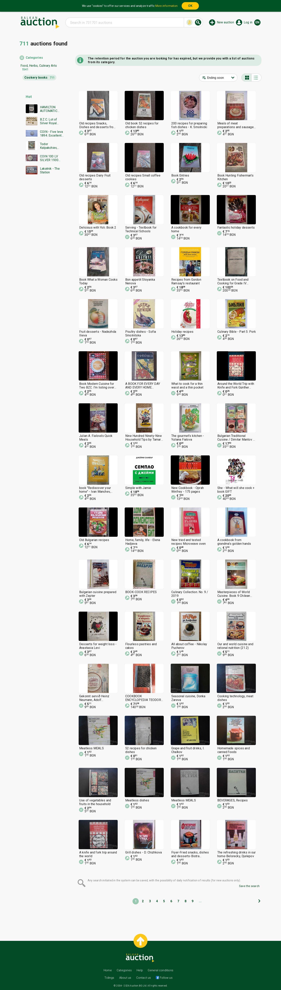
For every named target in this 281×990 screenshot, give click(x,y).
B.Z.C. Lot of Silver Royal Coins (48, 121)
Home (108, 970)
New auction (225, 22)
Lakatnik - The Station (50, 170)
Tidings (109, 977)
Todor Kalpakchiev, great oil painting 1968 (51, 146)
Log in (248, 22)
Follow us (166, 977)
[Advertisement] (41, 252)
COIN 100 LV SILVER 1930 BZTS (49, 158)
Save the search (249, 886)
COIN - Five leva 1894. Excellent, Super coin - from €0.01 (51, 133)
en (257, 22)
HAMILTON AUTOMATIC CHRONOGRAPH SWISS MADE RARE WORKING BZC (51, 109)
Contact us (143, 977)
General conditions (160, 970)
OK (190, 6)
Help (140, 970)
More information (166, 5)
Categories (34, 57)
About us (125, 977)
